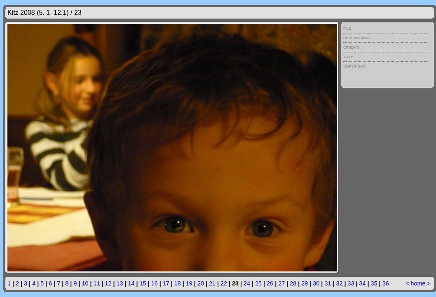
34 (362, 283)
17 (166, 283)
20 (200, 283)
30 (316, 283)
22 (223, 283)
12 (108, 283)
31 (327, 283)
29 (304, 283)
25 (258, 283)
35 (374, 283)
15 (143, 283)
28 (293, 283)
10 (85, 283)
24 (247, 283)
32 (339, 283)
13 (120, 283)
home (418, 283)
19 (189, 283)
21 (212, 283)
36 (385, 283)
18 (177, 283)
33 (350, 283)
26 (270, 283)
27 (281, 283)
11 (96, 283)
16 (154, 283)
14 (131, 283)
